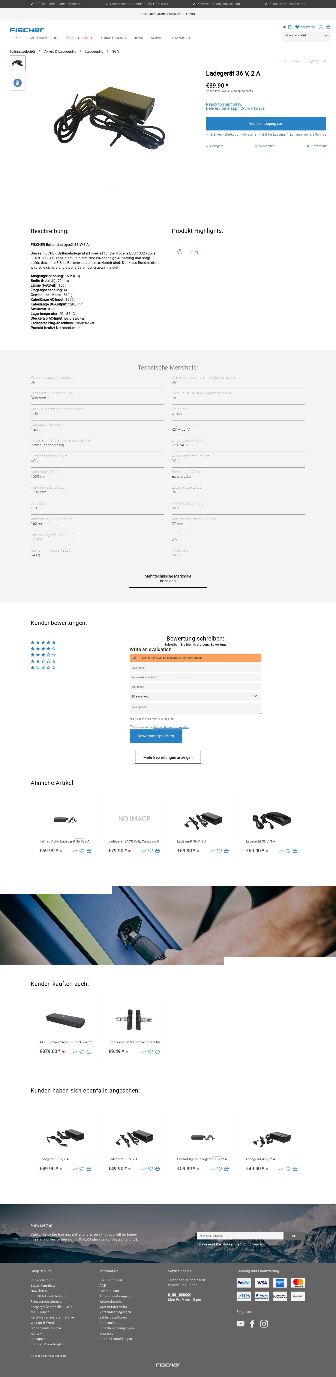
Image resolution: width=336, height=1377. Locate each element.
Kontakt (37, 1333)
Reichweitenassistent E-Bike (52, 1317)
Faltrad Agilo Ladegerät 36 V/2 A (65, 841)
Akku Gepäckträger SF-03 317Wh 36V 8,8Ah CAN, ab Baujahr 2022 (65, 1042)
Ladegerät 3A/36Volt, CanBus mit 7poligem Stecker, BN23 (134, 841)
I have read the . (161, 727)
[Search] (326, 35)
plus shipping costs (240, 91)
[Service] (157, 38)
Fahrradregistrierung (46, 1302)
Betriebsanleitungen (46, 1328)
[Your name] (195, 668)
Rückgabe (38, 1339)
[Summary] (195, 686)
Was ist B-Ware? (43, 1323)
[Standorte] (181, 38)
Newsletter (39, 1291)
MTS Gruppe (40, 1312)
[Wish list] (305, 27)
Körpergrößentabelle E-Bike (51, 1307)
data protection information (171, 727)
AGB (102, 1285)
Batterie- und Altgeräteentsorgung (115, 1293)
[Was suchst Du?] (303, 35)
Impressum (108, 1333)
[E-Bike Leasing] (113, 38)
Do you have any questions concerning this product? (180, 252)
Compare (214, 146)
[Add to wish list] (81, 851)
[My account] (321, 27)
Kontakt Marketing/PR (47, 1344)
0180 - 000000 (179, 1295)
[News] (138, 38)
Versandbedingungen (115, 1312)
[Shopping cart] (328, 27)
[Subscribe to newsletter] (294, 1236)
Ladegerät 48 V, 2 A (260, 1159)
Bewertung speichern (156, 736)
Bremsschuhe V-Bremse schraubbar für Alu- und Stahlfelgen (134, 1042)
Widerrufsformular (113, 1307)
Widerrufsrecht (110, 1302)
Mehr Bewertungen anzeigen (168, 757)
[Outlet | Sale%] (80, 38)
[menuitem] (16, 38)
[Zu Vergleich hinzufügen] (74, 851)
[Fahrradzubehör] (44, 38)
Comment (316, 146)
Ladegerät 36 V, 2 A (54, 1159)
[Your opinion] (195, 708)
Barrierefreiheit (110, 1280)
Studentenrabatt (43, 1285)
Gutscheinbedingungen (116, 1328)
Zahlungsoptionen (113, 1317)
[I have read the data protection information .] (131, 726)
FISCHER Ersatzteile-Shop (50, 1296)
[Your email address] (195, 677)
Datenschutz (108, 1323)
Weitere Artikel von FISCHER (194, 251)
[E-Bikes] (16, 38)
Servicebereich (42, 1280)
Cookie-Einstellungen (115, 1339)
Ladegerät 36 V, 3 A (192, 841)
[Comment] (195, 696)
